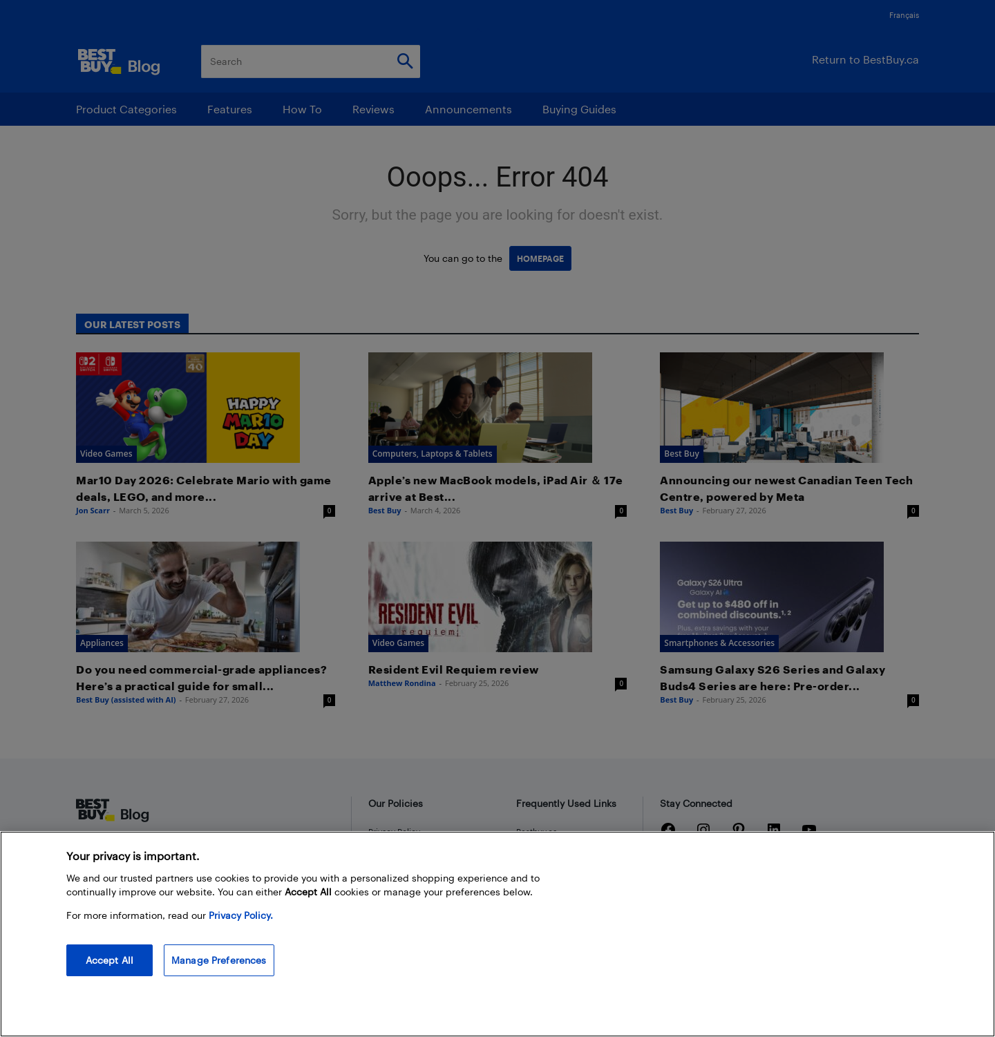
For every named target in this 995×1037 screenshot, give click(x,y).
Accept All (109, 960)
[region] (497, 934)
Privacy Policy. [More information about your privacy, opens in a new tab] (241, 915)
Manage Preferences (219, 960)
